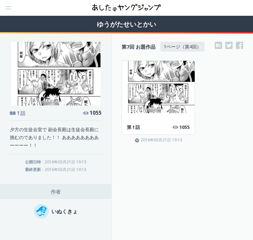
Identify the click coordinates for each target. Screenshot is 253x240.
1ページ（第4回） (182, 46)
